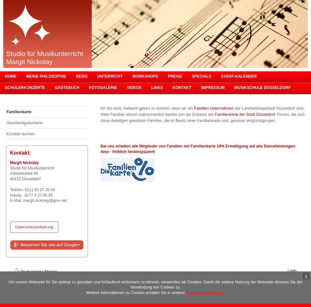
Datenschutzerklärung (34, 227)
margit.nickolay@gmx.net (45, 200)
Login (292, 270)
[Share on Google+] (47, 245)
